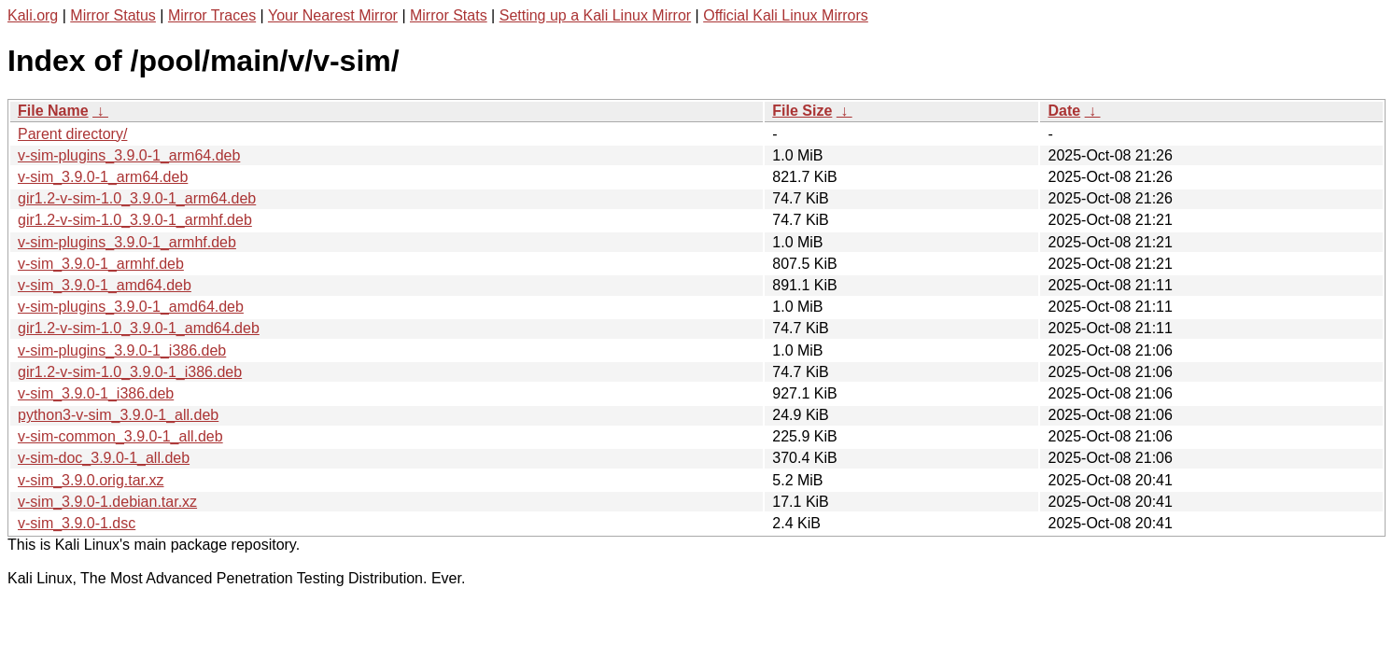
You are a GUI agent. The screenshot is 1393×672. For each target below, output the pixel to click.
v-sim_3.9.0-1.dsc (76, 523)
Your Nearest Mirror (333, 15)
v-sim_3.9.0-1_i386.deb (96, 393)
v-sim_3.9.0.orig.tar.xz (91, 480)
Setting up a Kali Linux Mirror (595, 15)
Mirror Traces (212, 15)
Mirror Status (113, 15)
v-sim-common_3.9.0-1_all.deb (120, 436)
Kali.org (32, 15)
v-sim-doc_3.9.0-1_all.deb (104, 458)
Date (1064, 111)
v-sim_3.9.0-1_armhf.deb (101, 264)
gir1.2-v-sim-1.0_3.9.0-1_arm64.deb (137, 198)
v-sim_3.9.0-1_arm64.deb (103, 177)
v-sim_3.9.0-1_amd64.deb (104, 285)
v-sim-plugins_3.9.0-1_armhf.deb (127, 242)
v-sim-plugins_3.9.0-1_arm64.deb (129, 155)
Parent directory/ (72, 134)
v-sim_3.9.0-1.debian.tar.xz (107, 502)
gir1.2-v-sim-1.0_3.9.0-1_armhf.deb (135, 220)
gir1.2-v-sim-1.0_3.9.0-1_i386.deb (130, 372)
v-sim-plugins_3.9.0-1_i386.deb (122, 350)
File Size (802, 111)
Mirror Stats (448, 15)
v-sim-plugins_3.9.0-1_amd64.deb (131, 307)
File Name (53, 111)
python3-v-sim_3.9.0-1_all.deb (118, 415)
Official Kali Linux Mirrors (785, 15)
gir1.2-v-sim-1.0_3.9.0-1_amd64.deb (139, 328)
